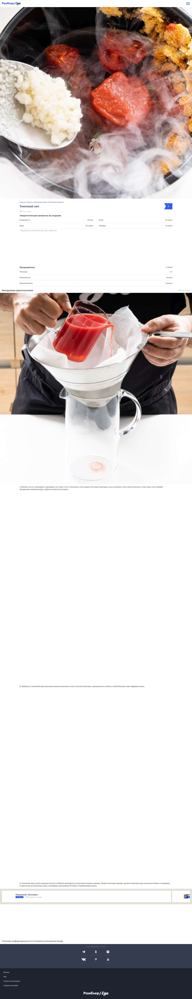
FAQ (4, 977)
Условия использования (11, 981)
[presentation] (186, 896)
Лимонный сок (25, 277)
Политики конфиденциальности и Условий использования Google (32, 941)
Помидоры (24, 272)
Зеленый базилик (26, 283)
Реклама (6, 972)
